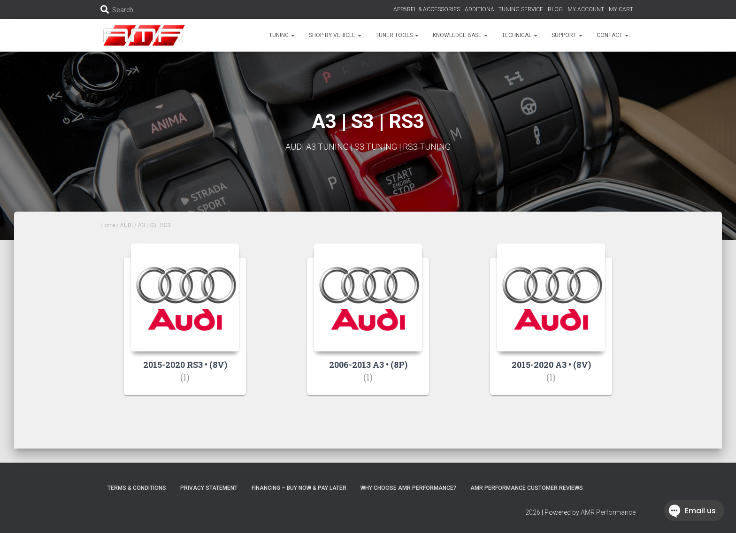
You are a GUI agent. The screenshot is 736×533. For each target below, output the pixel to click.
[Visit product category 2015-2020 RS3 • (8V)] (185, 326)
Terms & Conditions (136, 488)
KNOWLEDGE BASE (460, 35)
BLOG (555, 9)
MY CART (621, 9)
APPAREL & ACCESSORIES (426, 9)
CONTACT (613, 35)
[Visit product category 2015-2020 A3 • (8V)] (551, 326)
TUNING (282, 35)
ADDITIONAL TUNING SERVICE (504, 9)
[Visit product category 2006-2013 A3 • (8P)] (368, 326)
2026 (532, 512)
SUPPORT (567, 35)
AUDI (126, 225)
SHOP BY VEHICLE (335, 35)
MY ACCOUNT (585, 9)
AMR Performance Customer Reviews (526, 488)
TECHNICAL (519, 35)
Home (107, 225)
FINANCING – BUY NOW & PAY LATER (299, 488)
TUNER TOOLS (397, 35)
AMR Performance (608, 512)
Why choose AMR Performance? (408, 488)
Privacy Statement (209, 488)
